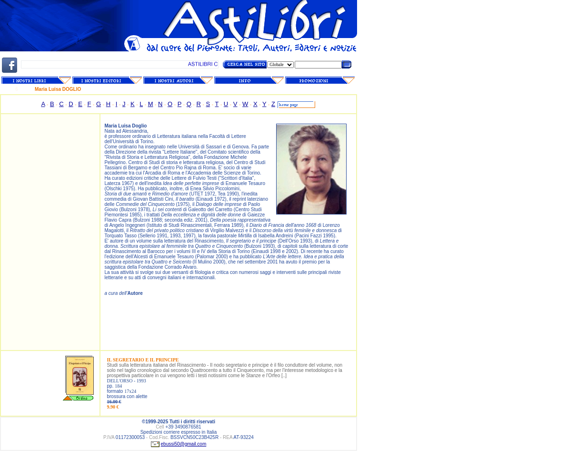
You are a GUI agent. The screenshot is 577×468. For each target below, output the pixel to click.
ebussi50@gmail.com (184, 444)
